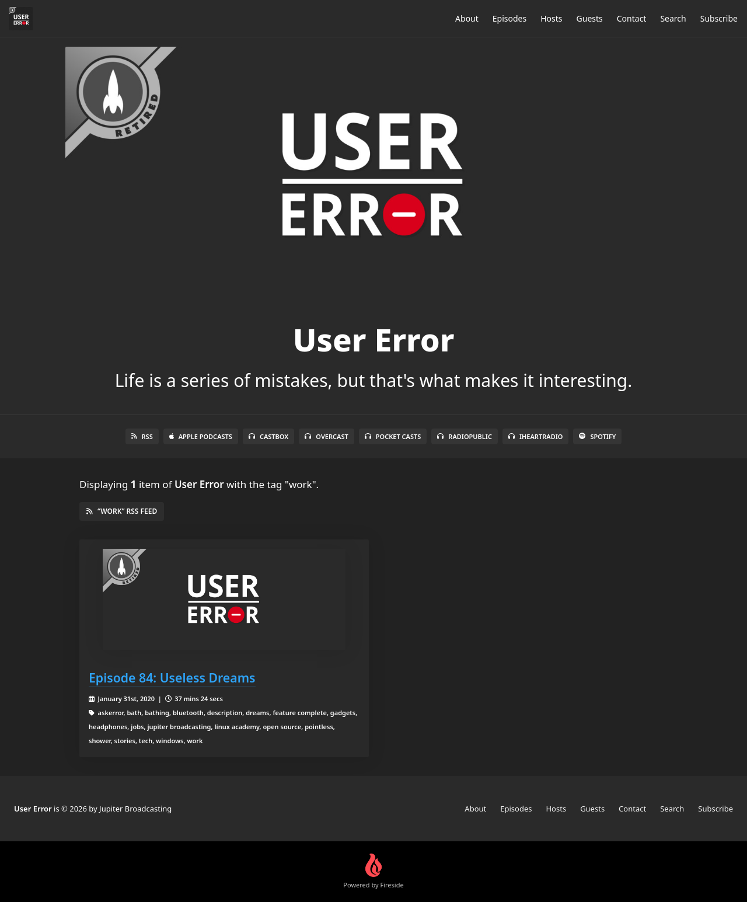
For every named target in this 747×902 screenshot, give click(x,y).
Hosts (551, 18)
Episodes (509, 18)
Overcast (326, 436)
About (467, 18)
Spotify (597, 436)
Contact (632, 18)
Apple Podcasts (200, 436)
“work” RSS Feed (121, 511)
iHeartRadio (535, 436)
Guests (590, 18)
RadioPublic (464, 436)
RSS (142, 436)
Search (673, 18)
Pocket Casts (393, 436)
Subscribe (719, 18)
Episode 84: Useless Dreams (172, 677)
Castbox (268, 436)
